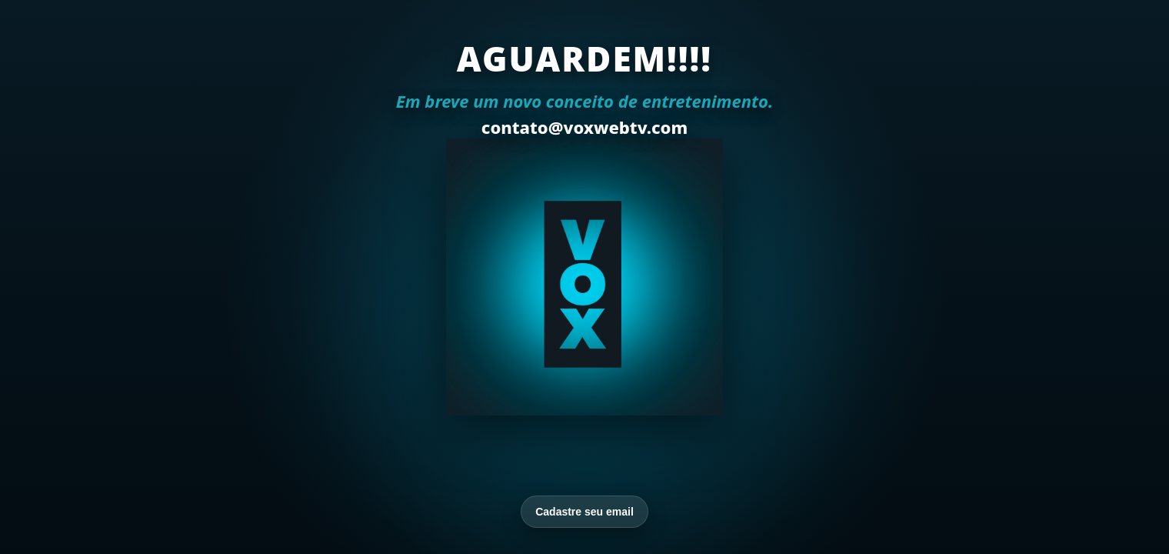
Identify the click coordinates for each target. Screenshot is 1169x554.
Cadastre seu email (584, 512)
